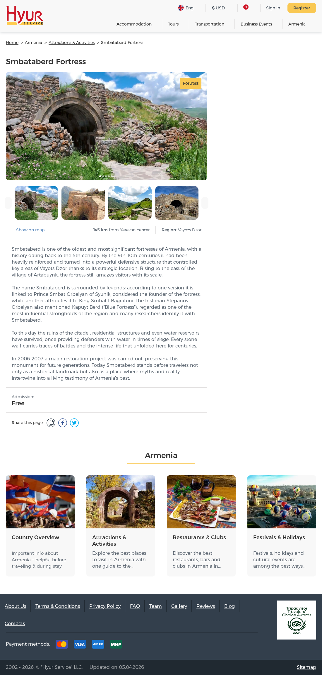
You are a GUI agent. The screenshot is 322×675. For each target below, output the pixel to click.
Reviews (205, 606)
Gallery (179, 606)
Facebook (213, 645)
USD (218, 8)
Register (301, 8)
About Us (15, 606)
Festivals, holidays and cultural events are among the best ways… (279, 559)
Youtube (249, 645)
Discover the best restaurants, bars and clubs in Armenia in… (197, 559)
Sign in (273, 8)
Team (155, 606)
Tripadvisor (195, 645)
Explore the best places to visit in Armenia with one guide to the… (119, 559)
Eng (185, 8)
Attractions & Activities (109, 540)
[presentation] (8, 203)
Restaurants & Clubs (199, 537)
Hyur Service (24, 15)
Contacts (15, 623)
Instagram (231, 645)
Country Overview (35, 537)
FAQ (135, 606)
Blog (229, 606)
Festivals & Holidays (279, 537)
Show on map (30, 230)
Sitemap (306, 667)
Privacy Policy (105, 606)
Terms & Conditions (57, 606)
